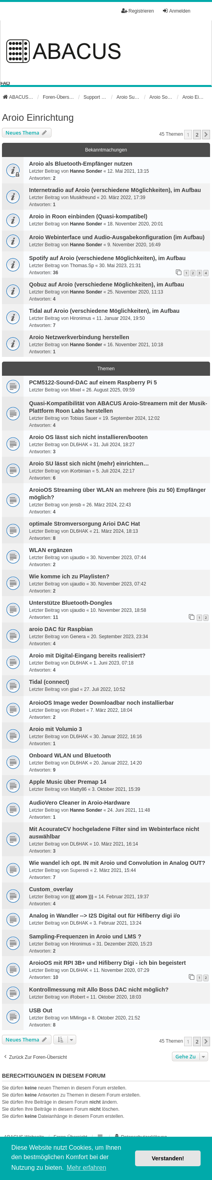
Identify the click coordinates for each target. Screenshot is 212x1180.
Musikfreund (82, 197)
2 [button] (197, 134)
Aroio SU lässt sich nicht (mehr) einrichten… (89, 463)
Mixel (75, 390)
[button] (206, 134)
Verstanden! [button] (168, 1158)
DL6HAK (79, 444)
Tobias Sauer (83, 418)
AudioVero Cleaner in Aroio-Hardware (79, 803)
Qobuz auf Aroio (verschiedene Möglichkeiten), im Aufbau (106, 284)
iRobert (77, 710)
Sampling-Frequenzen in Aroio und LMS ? (85, 936)
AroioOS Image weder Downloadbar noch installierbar (101, 703)
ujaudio (77, 557)
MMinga (78, 1018)
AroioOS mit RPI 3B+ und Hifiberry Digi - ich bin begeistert (107, 963)
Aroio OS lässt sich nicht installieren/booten (88, 437)
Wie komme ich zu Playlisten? (69, 576)
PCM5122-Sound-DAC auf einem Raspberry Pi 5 (93, 382)
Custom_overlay (51, 889)
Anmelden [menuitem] (176, 11)
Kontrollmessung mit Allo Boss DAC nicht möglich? (98, 989)
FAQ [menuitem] (5, 83)
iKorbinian (80, 471)
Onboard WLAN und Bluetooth (70, 755)
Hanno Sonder (86, 171)
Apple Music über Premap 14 (67, 782)
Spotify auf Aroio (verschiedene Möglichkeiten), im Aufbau (107, 258)
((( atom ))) (81, 896)
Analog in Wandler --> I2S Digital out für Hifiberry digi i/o (104, 915)
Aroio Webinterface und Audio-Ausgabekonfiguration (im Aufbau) (117, 237)
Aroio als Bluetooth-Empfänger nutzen (80, 164)
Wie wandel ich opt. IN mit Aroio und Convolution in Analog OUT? (117, 863)
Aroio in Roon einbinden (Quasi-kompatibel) (88, 216)
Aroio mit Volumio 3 (55, 729)
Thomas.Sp (82, 265)
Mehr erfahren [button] (86, 1167)
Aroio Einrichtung (38, 117)
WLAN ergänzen (50, 550)
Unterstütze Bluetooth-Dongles (70, 603)
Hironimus (80, 318)
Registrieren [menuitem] (137, 11)
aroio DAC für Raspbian (61, 629)
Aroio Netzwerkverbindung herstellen (79, 337)
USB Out (40, 1010)
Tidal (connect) (49, 682)
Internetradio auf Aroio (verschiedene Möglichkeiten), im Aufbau (115, 190)
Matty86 (78, 789)
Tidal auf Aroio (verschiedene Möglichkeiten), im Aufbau (104, 311)
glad (74, 689)
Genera (78, 636)
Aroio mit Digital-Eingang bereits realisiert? (87, 655)
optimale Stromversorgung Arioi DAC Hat (84, 524)
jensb (75, 505)
